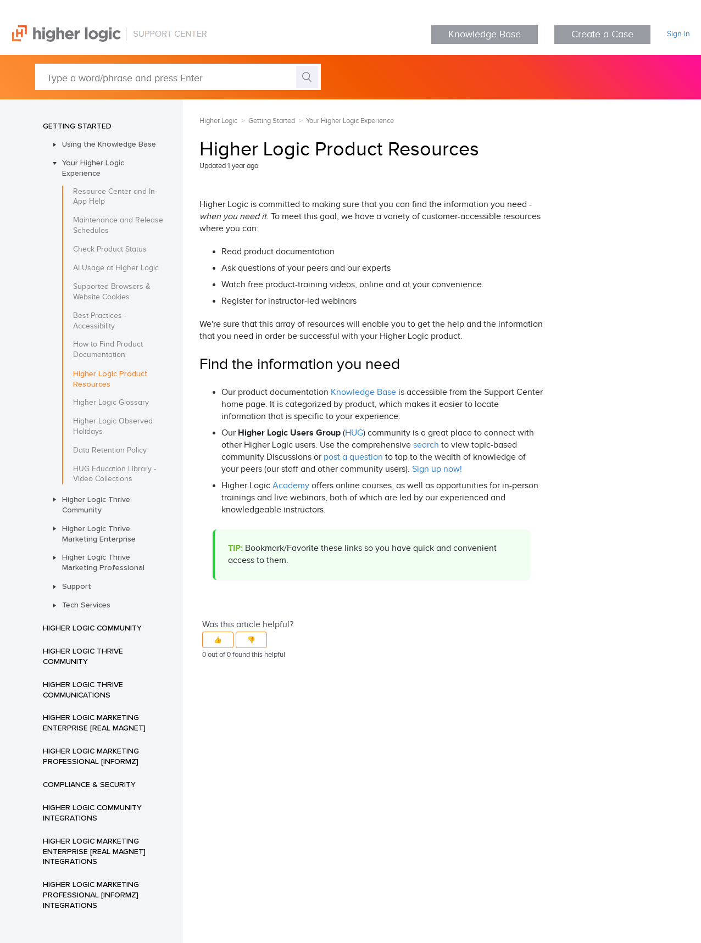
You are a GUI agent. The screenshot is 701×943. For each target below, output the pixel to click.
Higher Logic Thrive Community (96, 504)
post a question (353, 457)
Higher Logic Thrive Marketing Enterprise (99, 533)
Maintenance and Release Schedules (118, 225)
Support (76, 586)
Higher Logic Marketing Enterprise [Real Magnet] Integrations (94, 851)
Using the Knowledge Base (109, 143)
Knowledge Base (484, 34)
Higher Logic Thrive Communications (83, 689)
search (426, 445)
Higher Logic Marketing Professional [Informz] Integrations (91, 895)
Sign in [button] (678, 34)
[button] (217, 640)
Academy (290, 486)
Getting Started (77, 125)
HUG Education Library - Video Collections (114, 474)
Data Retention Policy (110, 450)
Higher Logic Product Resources (110, 378)
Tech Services (86, 604)
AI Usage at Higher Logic (116, 268)
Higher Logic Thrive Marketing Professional (103, 562)
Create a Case (602, 34)
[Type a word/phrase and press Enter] (178, 77)
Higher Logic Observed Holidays (113, 426)
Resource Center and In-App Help (115, 197)
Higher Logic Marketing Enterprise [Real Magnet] (94, 722)
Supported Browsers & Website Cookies (112, 292)
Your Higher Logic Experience (93, 167)
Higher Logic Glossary (111, 402)
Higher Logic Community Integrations (92, 812)
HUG (354, 433)
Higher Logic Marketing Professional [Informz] (91, 756)
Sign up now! (437, 469)
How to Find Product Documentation (108, 349)
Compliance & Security (89, 784)
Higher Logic (218, 120)
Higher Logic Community (92, 627)
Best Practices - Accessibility (99, 321)
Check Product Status (110, 249)
